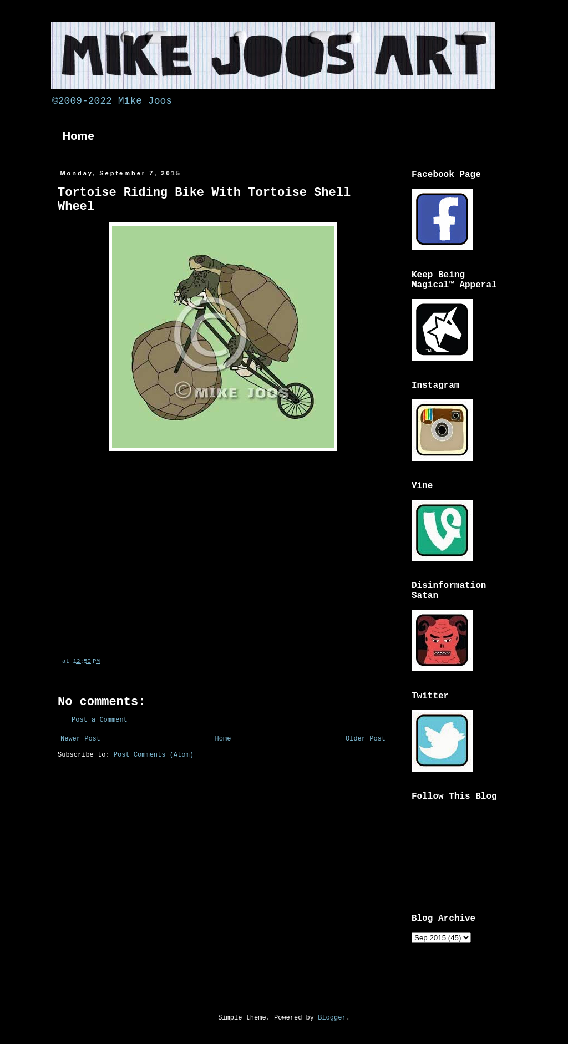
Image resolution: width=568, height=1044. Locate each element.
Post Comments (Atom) (154, 755)
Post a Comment (100, 720)
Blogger (332, 1018)
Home (78, 136)
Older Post (366, 739)
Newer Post (80, 739)
